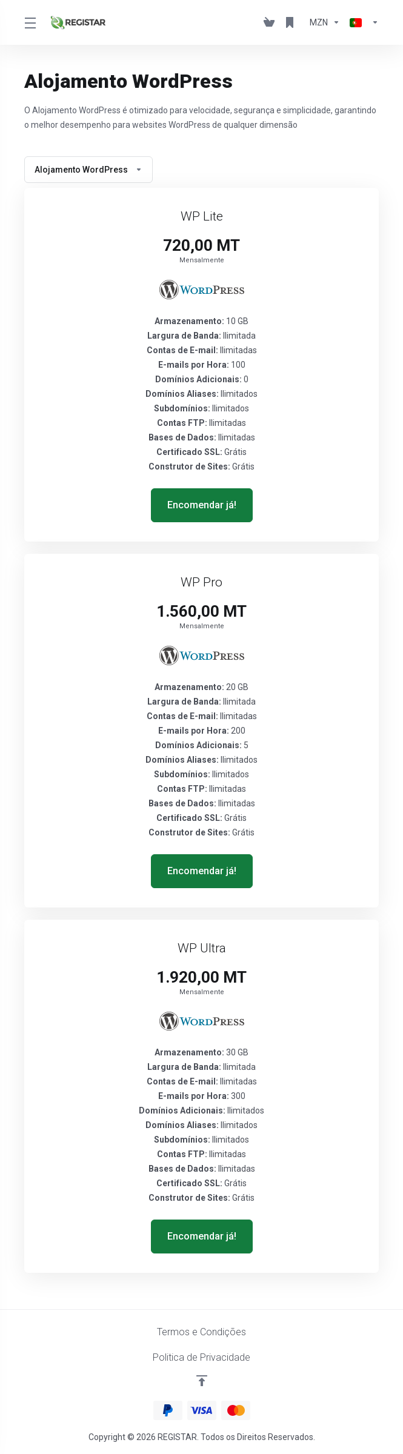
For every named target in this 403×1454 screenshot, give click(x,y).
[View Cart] (269, 22)
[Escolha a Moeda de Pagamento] (325, 22)
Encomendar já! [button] (201, 505)
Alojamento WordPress (88, 169)
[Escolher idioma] (362, 22)
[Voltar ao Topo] (202, 1380)
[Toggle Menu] (29, 22)
